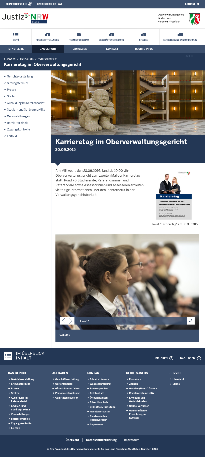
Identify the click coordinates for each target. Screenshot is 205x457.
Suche (189, 56)
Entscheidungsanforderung (180, 40)
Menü (16, 40)
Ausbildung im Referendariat (25, 103)
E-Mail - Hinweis (99, 379)
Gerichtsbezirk (63, 384)
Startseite (16, 49)
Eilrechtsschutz (99, 402)
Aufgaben (80, 49)
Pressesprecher (99, 388)
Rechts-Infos (144, 49)
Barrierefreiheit (46, 4)
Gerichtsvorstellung (20, 76)
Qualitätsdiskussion (66, 397)
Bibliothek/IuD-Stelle (103, 407)
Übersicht (178, 379)
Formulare (135, 379)
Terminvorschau (79, 40)
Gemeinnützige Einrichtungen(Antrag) (138, 414)
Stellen (143, 40)
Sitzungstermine (18, 83)
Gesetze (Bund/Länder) (143, 388)
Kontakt (190, 4)
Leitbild (12, 136)
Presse (11, 90)
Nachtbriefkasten (100, 411)
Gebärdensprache (16, 4)
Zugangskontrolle (18, 129)
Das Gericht (48, 49)
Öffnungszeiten (99, 397)
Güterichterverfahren (67, 388)
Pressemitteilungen (47, 40)
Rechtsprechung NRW (141, 393)
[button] (63, 321)
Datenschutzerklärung (101, 440)
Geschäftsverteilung (111, 40)
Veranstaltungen (47, 58)
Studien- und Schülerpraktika (26, 109)
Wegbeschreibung (100, 384)
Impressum (96, 424)
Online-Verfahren (139, 406)
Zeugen (133, 384)
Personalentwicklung (67, 393)
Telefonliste (97, 393)
